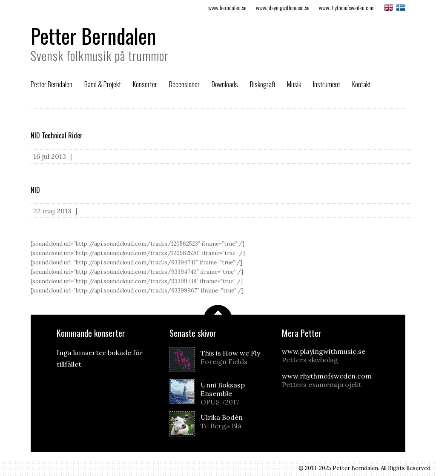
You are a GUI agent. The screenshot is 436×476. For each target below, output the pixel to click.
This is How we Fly (234, 357)
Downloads (225, 84)
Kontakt (361, 84)
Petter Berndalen (93, 35)
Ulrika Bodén (234, 421)
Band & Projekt (102, 84)
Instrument (326, 84)
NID (35, 190)
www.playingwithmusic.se (283, 7)
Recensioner (184, 84)
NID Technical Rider (57, 135)
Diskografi (262, 84)
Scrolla (218, 310)
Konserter (145, 84)
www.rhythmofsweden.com (347, 7)
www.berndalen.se (227, 7)
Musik (294, 84)
